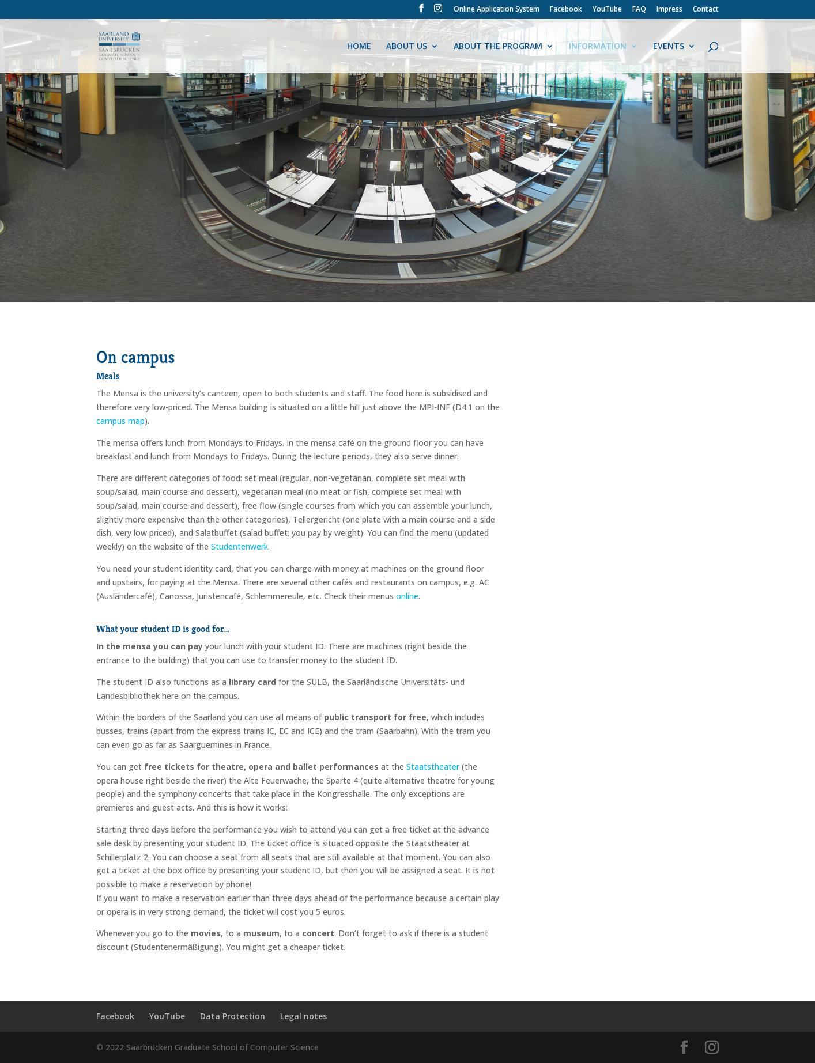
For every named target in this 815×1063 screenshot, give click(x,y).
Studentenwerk (239, 546)
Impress (669, 10)
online (407, 596)
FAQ (639, 10)
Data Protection (232, 1016)
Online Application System (496, 10)
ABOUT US (406, 46)
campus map (120, 420)
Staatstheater (432, 766)
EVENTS (668, 46)
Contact (706, 10)
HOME (359, 46)
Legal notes (303, 1016)
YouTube (607, 10)
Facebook (566, 10)
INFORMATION (598, 46)
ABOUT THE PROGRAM (498, 46)
